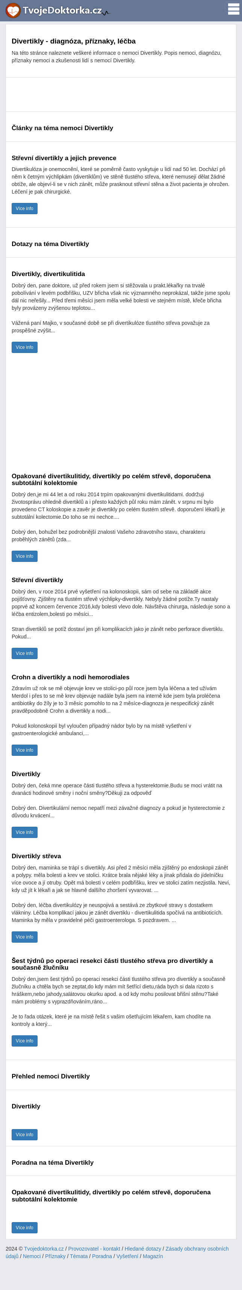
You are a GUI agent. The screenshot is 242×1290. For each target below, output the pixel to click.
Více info (24, 208)
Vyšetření (127, 1256)
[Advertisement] (121, 94)
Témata (79, 1256)
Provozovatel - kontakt (94, 1249)
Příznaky (55, 1256)
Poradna (102, 1256)
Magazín (153, 1256)
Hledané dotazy (143, 1249)
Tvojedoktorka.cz (44, 1249)
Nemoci (32, 1256)
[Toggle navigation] (231, 7)
